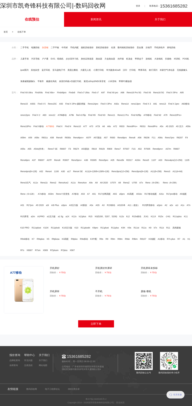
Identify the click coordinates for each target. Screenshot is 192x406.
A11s (73, 182)
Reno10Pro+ (176, 115)
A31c (161, 194)
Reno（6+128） (28, 194)
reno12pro (25, 115)
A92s (116, 104)
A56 (139, 137)
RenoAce (82, 182)
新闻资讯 (96, 19)
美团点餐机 (73, 70)
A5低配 (183, 194)
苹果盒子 (139, 59)
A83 (44, 115)
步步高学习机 (72, 59)
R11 (168, 228)
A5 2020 (40, 205)
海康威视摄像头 (27, 81)
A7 (88, 194)
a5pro (122, 194)
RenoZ (126, 182)
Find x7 (95, 92)
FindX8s (39, 92)
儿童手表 (24, 59)
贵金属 (140, 47)
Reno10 (77, 126)
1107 (153, 160)
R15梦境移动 (148, 205)
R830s (68, 137)
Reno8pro (122, 137)
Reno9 (59, 137)
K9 (150, 228)
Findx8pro (61, 92)
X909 (45, 250)
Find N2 (157, 115)
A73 (91, 126)
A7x (141, 182)
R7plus (64, 250)
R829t (146, 137)
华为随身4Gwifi (113, 70)
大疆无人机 (85, 70)
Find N (68, 126)
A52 (140, 149)
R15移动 (111, 205)
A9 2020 (104, 182)
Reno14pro (93, 104)
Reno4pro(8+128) (28, 171)
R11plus (115, 228)
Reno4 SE (78, 171)
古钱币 (149, 47)
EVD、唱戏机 (57, 59)
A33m (138, 160)
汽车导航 (35, 59)
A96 (122, 92)
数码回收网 (31, 389)
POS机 (186, 59)
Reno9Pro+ (132, 126)
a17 (69, 171)
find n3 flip (81, 115)
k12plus (82, 216)
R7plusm (54, 250)
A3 (103, 205)
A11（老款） (134, 205)
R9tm (119, 239)
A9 (96, 182)
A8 (119, 182)
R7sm (37, 250)
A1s (182, 205)
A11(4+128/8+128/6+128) (97, 171)
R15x (160, 216)
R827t (76, 149)
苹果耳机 (142, 70)
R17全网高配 (104, 194)
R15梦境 (24, 216)
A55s (22, 149)
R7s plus (171, 239)
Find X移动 (38, 126)
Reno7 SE (52, 149)
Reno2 (53, 182)
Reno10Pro (25, 126)
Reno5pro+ (76, 160)
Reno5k (120, 160)
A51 (94, 194)
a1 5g (60, 216)
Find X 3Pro (106, 104)
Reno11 (111, 115)
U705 (134, 182)
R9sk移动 (24, 239)
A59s (188, 126)
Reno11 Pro (123, 115)
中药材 (65, 47)
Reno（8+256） (152, 182)
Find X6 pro (112, 92)
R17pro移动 (171, 194)
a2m (33, 216)
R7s (22, 250)
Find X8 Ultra (26, 92)
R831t (142, 126)
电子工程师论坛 (52, 389)
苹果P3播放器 (125, 81)
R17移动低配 (150, 194)
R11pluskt (85, 228)
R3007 (66, 160)
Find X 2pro (173, 104)
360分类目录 (74, 389)
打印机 (132, 70)
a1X (67, 216)
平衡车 (41, 81)
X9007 (30, 250)
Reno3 (167, 171)
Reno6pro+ (158, 149)
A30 (63, 171)
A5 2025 (170, 126)
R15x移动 (136, 216)
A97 (103, 92)
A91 (155, 104)
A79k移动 (62, 115)
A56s (160, 137)
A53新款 (85, 149)
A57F (88, 137)
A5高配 (130, 194)
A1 (184, 239)
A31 (22, 205)
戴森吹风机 (51, 81)
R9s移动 (84, 239)
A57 (106, 137)
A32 (41, 171)
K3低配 (151, 239)
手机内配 (74, 47)
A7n (188, 205)
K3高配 (65, 239)
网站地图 (43, 365)
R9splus (40, 239)
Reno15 (24, 104)
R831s (45, 137)
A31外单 (121, 205)
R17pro (30, 205)
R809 (109, 149)
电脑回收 (35, 47)
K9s (129, 228)
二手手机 (24, 47)
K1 (189, 239)
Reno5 (146, 160)
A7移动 (75, 194)
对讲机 (177, 59)
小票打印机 (98, 70)
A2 (166, 205)
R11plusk (55, 228)
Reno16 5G (158, 92)
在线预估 (32, 19)
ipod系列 (24, 70)
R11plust (104, 228)
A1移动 (161, 239)
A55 (29, 149)
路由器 (99, 59)
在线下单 (21, 32)
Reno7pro (169, 137)
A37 (34, 160)
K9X (123, 228)
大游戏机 (158, 59)
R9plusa (55, 239)
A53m (51, 194)
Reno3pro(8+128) (140, 171)
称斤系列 (153, 70)
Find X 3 (147, 104)
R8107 (143, 239)
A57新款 (98, 137)
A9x (91, 182)
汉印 (125, 70)
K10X (45, 228)
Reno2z (44, 182)
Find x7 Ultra (83, 92)
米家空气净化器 (167, 70)
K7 (33, 239)
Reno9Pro (152, 126)
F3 (70, 149)
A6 (103, 126)
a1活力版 (51, 216)
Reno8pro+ (78, 137)
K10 (76, 228)
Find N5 (92, 115)
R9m (113, 239)
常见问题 (28, 360)
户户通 (45, 59)
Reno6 (57, 160)
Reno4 (48, 171)
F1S (134, 149)
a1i (177, 205)
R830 (112, 137)
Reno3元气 (25, 182)
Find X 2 (36, 115)
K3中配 (93, 239)
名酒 (113, 47)
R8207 (180, 137)
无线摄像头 (182, 70)
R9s (101, 239)
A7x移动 (42, 194)
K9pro (95, 228)
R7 (178, 239)
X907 (72, 250)
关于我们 (160, 19)
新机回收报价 (102, 47)
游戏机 (149, 59)
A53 (83, 194)
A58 (52, 137)
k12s (121, 216)
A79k (71, 115)
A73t (98, 126)
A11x (35, 182)
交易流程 (28, 365)
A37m (168, 149)
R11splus (177, 216)
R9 (107, 239)
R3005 (93, 160)
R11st (136, 228)
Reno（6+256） (170, 182)
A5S (115, 194)
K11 (186, 216)
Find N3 (101, 115)
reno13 (162, 104)
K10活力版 (67, 228)
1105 (187, 160)
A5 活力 (179, 126)
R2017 (129, 160)
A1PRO (40, 216)
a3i (47, 205)
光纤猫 (120, 59)
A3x (91, 205)
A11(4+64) (177, 171)
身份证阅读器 (87, 59)
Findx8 (72, 92)
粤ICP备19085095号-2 (96, 399)
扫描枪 (168, 59)
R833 (121, 126)
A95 (182, 92)
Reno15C (52, 104)
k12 (128, 216)
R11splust (36, 228)
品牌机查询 (14, 360)
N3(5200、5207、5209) (106, 216)
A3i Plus (55, 205)
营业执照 (120, 402)
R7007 (126, 149)
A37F (49, 160)
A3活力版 (73, 205)
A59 (30, 137)
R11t (161, 228)
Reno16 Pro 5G (134, 92)
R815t (102, 149)
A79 (165, 115)
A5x (161, 126)
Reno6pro (25, 160)
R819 (94, 149)
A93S (32, 104)
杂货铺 (45, 47)
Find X (59, 126)
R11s (143, 228)
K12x (74, 216)
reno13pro (136, 104)
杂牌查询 (13, 365)
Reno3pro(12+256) (120, 171)
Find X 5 (41, 104)
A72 (115, 126)
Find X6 (147, 92)
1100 (56, 171)
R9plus (74, 239)
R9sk (127, 239)
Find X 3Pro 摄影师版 (75, 104)
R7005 (147, 149)
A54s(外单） (40, 149)
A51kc (139, 194)
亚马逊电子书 (58, 70)
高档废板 (176, 228)
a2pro (159, 205)
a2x (171, 205)
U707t (113, 182)
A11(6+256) (156, 171)
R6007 (41, 160)
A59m (23, 137)
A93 (61, 104)
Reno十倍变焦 (62, 194)
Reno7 (117, 149)
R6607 (176, 149)
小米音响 (112, 81)
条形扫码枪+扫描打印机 (70, 81)
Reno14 (125, 104)
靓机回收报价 (87, 47)
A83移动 (185, 104)
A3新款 (83, 205)
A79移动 (148, 115)
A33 (160, 160)
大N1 (146, 216)
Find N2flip (136, 115)
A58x (36, 137)
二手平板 (55, 47)
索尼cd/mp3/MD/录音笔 (94, 81)
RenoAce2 (63, 182)
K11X (153, 216)
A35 (112, 160)
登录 (138, 6)
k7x (155, 228)
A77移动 (50, 126)
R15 (90, 216)
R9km (135, 239)
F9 (186, 137)
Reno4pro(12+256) (173, 160)
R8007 (63, 149)
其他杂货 (35, 70)
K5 (48, 239)
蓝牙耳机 (46, 70)
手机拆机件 (159, 47)
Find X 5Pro (171, 92)
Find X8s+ (50, 92)
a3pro (64, 205)
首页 (6, 32)
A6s (109, 126)
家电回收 (171, 47)
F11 (153, 137)
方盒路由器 (110, 59)
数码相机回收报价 (126, 47)
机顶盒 (129, 59)
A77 (85, 126)
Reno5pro (103, 160)
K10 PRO (24, 228)
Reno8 (132, 137)
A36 (86, 160)
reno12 (52, 115)
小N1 (168, 216)
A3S (97, 205)
